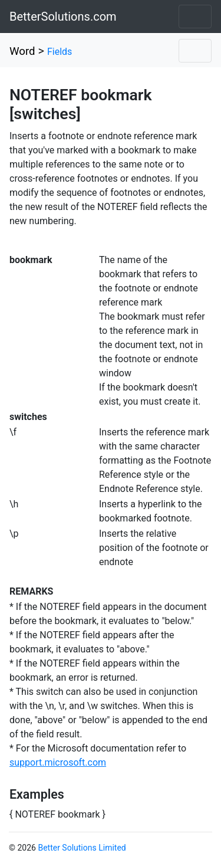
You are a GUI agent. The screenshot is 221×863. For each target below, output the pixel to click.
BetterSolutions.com (63, 16)
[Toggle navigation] (195, 16)
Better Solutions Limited (82, 847)
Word (22, 51)
